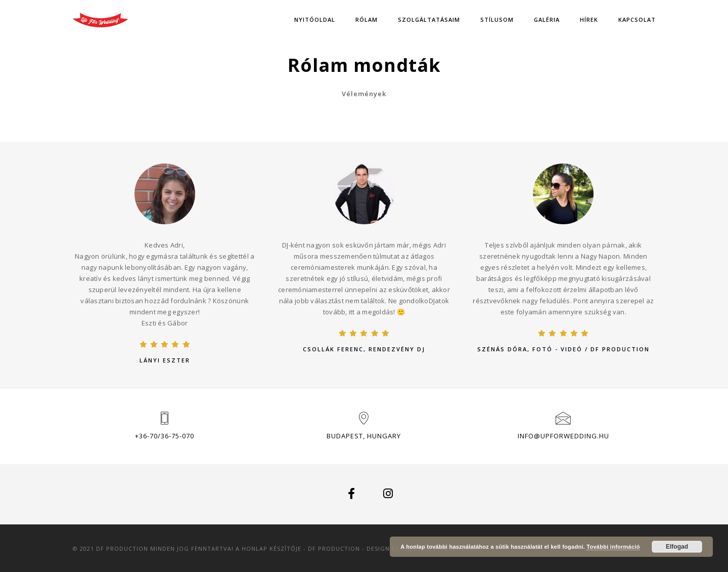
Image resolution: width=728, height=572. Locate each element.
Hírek (589, 19)
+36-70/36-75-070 (164, 435)
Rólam (366, 19)
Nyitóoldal (314, 19)
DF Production (334, 548)
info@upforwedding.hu (563, 435)
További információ (613, 547)
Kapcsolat (637, 19)
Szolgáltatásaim (429, 19)
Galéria (547, 19)
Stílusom (497, 19)
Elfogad (677, 546)
